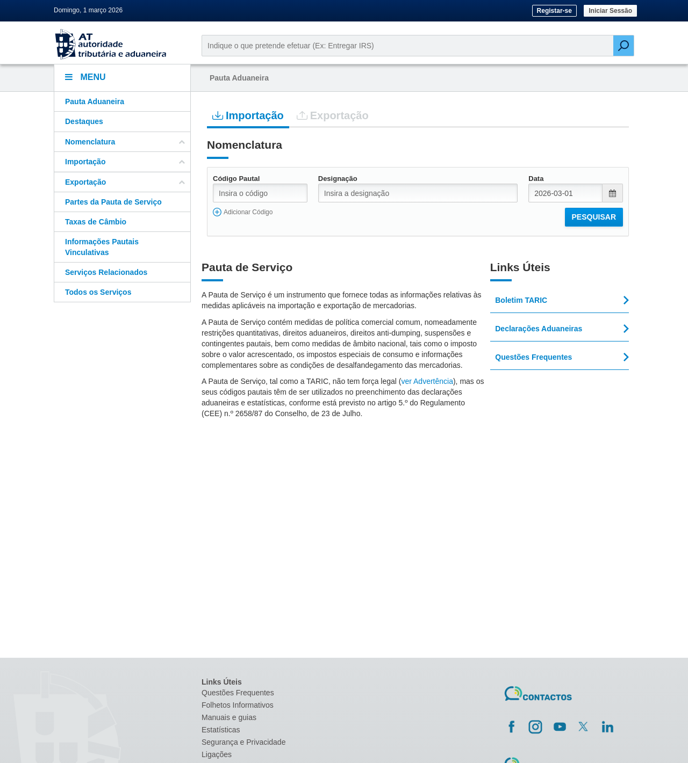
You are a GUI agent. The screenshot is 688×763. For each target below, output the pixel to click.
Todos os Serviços (98, 292)
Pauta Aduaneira (94, 101)
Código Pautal (236, 179)
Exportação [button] (125, 182)
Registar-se (554, 10)
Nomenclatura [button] (125, 141)
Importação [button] (125, 161)
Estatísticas (221, 729)
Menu (85, 77)
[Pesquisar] (623, 45)
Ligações (217, 754)
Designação (337, 179)
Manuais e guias (229, 717)
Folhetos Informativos (238, 705)
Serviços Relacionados (106, 272)
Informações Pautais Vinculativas (102, 247)
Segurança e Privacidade (243, 742)
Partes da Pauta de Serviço (113, 202)
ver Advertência (427, 381)
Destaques (84, 121)
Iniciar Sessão (610, 10)
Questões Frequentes (238, 692)
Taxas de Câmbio (95, 221)
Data (535, 179)
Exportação (333, 115)
